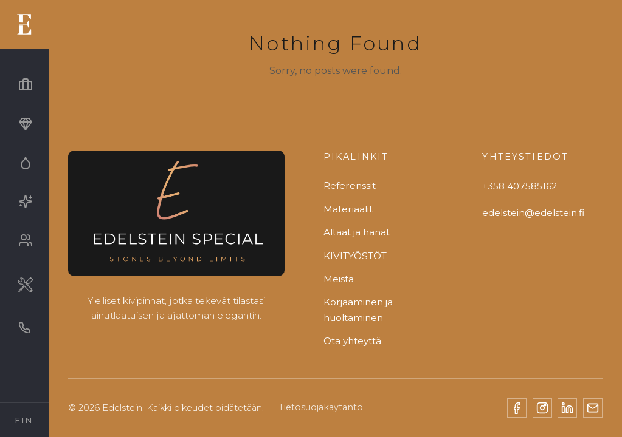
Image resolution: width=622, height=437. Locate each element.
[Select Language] (24, 420)
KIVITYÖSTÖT (355, 256)
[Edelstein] (176, 218)
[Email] (593, 408)
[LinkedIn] (567, 408)
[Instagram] (542, 408)
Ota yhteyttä (352, 341)
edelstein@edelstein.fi (533, 212)
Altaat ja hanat (356, 232)
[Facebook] (517, 408)
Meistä (338, 279)
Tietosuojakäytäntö (320, 407)
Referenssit (349, 185)
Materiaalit (348, 209)
